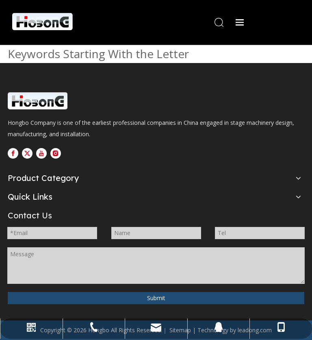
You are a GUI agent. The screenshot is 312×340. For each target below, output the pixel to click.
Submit (156, 298)
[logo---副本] (67, 101)
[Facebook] (13, 153)
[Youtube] (41, 153)
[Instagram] (55, 153)
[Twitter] (27, 153)
